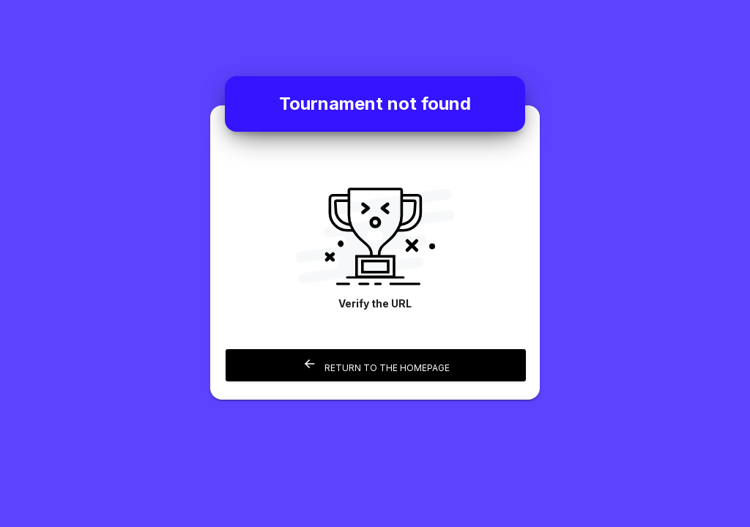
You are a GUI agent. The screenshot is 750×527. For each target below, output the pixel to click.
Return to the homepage (376, 364)
